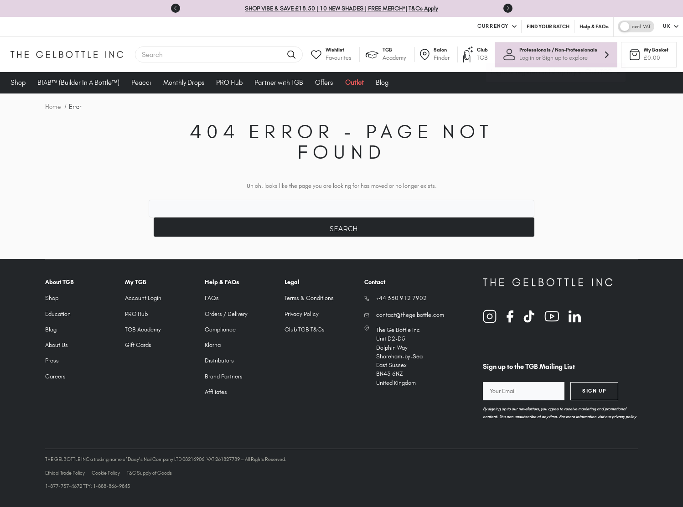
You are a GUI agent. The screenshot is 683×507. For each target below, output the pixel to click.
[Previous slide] (175, 8)
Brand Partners (224, 376)
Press (52, 360)
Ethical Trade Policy (65, 473)
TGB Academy (143, 329)
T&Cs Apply (423, 8)
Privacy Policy (302, 313)
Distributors (219, 360)
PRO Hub (229, 82)
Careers (55, 376)
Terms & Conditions (309, 298)
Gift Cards (138, 344)
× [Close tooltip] (618, 76)
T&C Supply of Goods (149, 473)
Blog (382, 82)
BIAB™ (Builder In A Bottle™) (78, 82)
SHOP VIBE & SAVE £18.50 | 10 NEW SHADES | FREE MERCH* (325, 8)
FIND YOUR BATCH (548, 26)
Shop (18, 82)
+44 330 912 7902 (401, 298)
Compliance (220, 329)
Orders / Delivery (226, 313)
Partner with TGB (278, 82)
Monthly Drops (183, 82)
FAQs (212, 298)
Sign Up (594, 391)
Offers (324, 82)
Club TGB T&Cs (305, 329)
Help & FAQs (594, 26)
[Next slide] (507, 8)
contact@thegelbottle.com (410, 314)
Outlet (354, 82)
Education (58, 313)
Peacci (141, 82)
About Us (56, 344)
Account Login (143, 298)
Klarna (213, 344)
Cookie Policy (106, 473)
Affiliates (216, 391)
